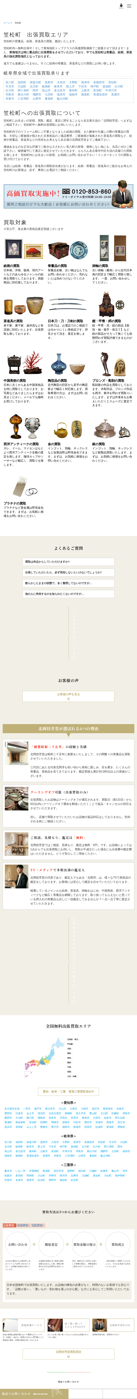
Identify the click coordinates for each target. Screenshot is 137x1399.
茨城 (92, 937)
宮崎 (100, 960)
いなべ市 (21, 1054)
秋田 (99, 923)
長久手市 (81, 997)
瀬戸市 (38, 992)
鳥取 (74, 951)
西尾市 (110, 1006)
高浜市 (8, 1010)
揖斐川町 (35, 82)
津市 (125, 1054)
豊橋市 (44, 1010)
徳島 (74, 956)
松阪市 (8, 1059)
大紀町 (107, 1059)
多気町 (19, 1059)
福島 (107, 923)
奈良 (90, 946)
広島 (86, 951)
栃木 (96, 937)
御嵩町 (85, 94)
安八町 (10, 82)
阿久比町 (120, 1001)
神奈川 (79, 937)
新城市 (77, 1010)
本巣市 (10, 98)
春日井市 (50, 992)
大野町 (73, 82)
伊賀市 (8, 1064)
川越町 (93, 1054)
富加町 (97, 90)
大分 (96, 960)
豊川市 (55, 1010)
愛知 (74, 942)
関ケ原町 (23, 90)
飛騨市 (37, 94)
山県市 (37, 98)
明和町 (30, 1059)
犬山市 (62, 992)
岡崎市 (55, 1006)
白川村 (10, 90)
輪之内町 (62, 98)
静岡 (82, 942)
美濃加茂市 (100, 94)
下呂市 (82, 86)
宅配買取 (38, 1112)
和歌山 (95, 946)
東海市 (85, 1001)
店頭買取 (24, 1112)
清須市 (41, 997)
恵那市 (49, 82)
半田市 (63, 1001)
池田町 (22, 82)
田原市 (88, 1010)
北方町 (34, 86)
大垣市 (61, 82)
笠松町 (112, 82)
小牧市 (84, 992)
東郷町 (68, 997)
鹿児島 (105, 960)
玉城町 (85, 1059)
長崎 (88, 960)
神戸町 (94, 86)
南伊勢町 (120, 1059)
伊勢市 (52, 1059)
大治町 (19, 1001)
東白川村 (23, 94)
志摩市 (74, 1059)
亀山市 (115, 1054)
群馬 (100, 937)
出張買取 (9, 1112)
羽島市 (10, 94)
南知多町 (21, 1006)
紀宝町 (74, 1064)
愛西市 (8, 1001)
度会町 (96, 1059)
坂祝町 (107, 86)
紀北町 (41, 1064)
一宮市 (27, 992)
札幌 (81, 923)
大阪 (74, 946)
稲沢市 (95, 992)
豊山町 (93, 997)
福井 (82, 933)
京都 (82, 946)
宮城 (95, 923)
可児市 (10, 86)
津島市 (126, 997)
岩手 (91, 923)
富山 (74, 933)
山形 (103, 923)
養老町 (49, 98)
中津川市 (111, 90)
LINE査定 (85, 1392)
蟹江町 (30, 1001)
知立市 (121, 1006)
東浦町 (8, 1006)
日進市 (19, 997)
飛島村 (41, 1001)
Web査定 (120, 1392)
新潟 (80, 928)
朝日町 (82, 1054)
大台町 (41, 1059)
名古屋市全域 (11, 992)
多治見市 (59, 90)
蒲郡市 (66, 1010)
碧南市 (66, 1006)
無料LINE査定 (57, 1270)
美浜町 (33, 1006)
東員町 (46, 1054)
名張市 (19, 1064)
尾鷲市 (30, 1064)
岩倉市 (120, 992)
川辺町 (22, 86)
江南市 (73, 992)
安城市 (99, 1006)
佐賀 (84, 960)
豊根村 (121, 1010)
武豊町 (44, 1006)
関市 (35, 90)
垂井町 (73, 90)
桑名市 (8, 1054)
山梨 (76, 928)
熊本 (92, 960)
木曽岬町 (34, 1054)
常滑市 (74, 1001)
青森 (87, 923)
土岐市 (85, 90)
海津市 (85, 82)
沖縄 (110, 960)
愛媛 (82, 956)
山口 (90, 951)
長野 (84, 928)
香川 (78, 956)
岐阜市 (58, 86)
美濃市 (115, 94)
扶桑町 (115, 997)
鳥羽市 (63, 1059)
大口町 (104, 997)
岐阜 (78, 942)
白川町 (119, 86)
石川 (78, 933)
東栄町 (110, 1010)
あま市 (30, 997)
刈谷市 (77, 1006)
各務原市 (99, 82)
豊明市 (8, 997)
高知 (86, 956)
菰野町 (71, 1054)
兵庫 (78, 946)
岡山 (83, 951)
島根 (78, 951)
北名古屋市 (55, 997)
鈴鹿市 (104, 1054)
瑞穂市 (73, 94)
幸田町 (19, 1010)
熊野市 (52, 1064)
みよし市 (32, 1010)
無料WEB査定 (79, 1270)
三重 (86, 942)
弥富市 (52, 1001)
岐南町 (46, 86)
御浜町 (63, 1064)
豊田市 (88, 1006)
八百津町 (23, 98)
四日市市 (59, 1054)
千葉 (88, 937)
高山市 (46, 90)
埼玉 (84, 937)
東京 (74, 937)
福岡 (80, 960)
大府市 (96, 1001)
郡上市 (70, 86)
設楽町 (99, 1010)
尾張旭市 (108, 992)
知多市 (107, 1001)
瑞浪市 (61, 94)
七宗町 (49, 94)
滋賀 (86, 946)
